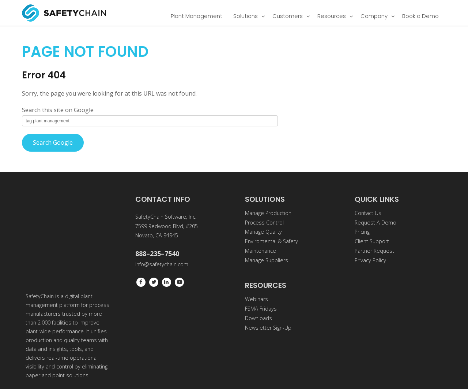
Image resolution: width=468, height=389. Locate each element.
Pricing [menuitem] (362, 231)
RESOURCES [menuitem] (265, 285)
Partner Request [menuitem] (374, 250)
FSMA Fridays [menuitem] (261, 308)
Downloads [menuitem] (258, 318)
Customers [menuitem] (287, 16)
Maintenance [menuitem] (260, 250)
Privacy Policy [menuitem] (370, 260)
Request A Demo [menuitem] (375, 222)
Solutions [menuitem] (245, 16)
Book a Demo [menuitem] (420, 16)
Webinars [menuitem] (256, 299)
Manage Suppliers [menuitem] (266, 260)
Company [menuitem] (374, 16)
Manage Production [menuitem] (268, 213)
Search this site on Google (58, 110)
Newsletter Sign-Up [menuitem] (268, 327)
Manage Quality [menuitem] (263, 231)
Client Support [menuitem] (372, 241)
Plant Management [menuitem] (196, 16)
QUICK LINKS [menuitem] (377, 199)
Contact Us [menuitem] (368, 213)
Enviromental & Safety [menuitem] (271, 241)
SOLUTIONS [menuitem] (265, 199)
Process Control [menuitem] (264, 222)
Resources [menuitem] (331, 16)
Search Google (53, 142)
